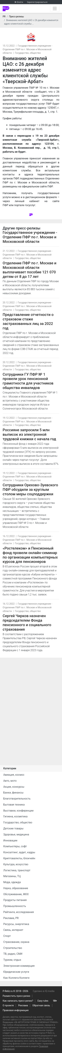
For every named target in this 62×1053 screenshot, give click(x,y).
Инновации (10, 840)
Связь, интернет (13, 930)
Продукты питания (15, 900)
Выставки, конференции (18, 810)
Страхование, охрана (16, 942)
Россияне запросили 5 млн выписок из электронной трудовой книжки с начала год (29, 434)
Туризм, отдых (12, 959)
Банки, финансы (13, 792)
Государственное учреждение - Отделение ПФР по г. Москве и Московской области (27, 49)
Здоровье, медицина (16, 834)
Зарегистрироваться (37, 2)
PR (4, 16)
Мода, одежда (12, 882)
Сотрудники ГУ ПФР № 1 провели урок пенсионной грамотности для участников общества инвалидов (28, 381)
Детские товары (13, 828)
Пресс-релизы (16, 16)
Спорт (7, 936)
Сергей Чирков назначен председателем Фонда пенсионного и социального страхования (27, 622)
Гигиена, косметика (15, 816)
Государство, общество (28, 53)
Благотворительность (16, 798)
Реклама (23, 1005)
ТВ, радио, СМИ (12, 953)
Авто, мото (10, 780)
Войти (20, 2)
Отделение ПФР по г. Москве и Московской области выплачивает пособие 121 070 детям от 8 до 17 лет (29, 270)
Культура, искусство (15, 864)
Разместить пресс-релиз (16, 996)
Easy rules (43, 1000)
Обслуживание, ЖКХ (16, 894)
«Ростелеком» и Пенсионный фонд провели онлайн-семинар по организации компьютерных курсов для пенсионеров (30, 555)
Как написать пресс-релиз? (18, 1000)
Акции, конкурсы (13, 786)
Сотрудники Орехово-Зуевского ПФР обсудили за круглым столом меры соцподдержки (30, 489)
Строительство (12, 948)
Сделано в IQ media (43, 991)
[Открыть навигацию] (54, 8)
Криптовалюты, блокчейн (19, 858)
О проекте (8, 1005)
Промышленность (14, 906)
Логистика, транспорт (16, 870)
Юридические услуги (16, 971)
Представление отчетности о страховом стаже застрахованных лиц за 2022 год (28, 321)
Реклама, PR (11, 918)
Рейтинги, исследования (18, 912)
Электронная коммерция (19, 965)
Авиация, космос (13, 774)
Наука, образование (15, 888)
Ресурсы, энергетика (16, 924)
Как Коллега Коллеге (16, 977)
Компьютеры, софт (15, 846)
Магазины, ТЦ (12, 876)
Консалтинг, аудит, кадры (19, 852)
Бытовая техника (14, 804)
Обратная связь (41, 1005)
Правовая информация (16, 1010)
